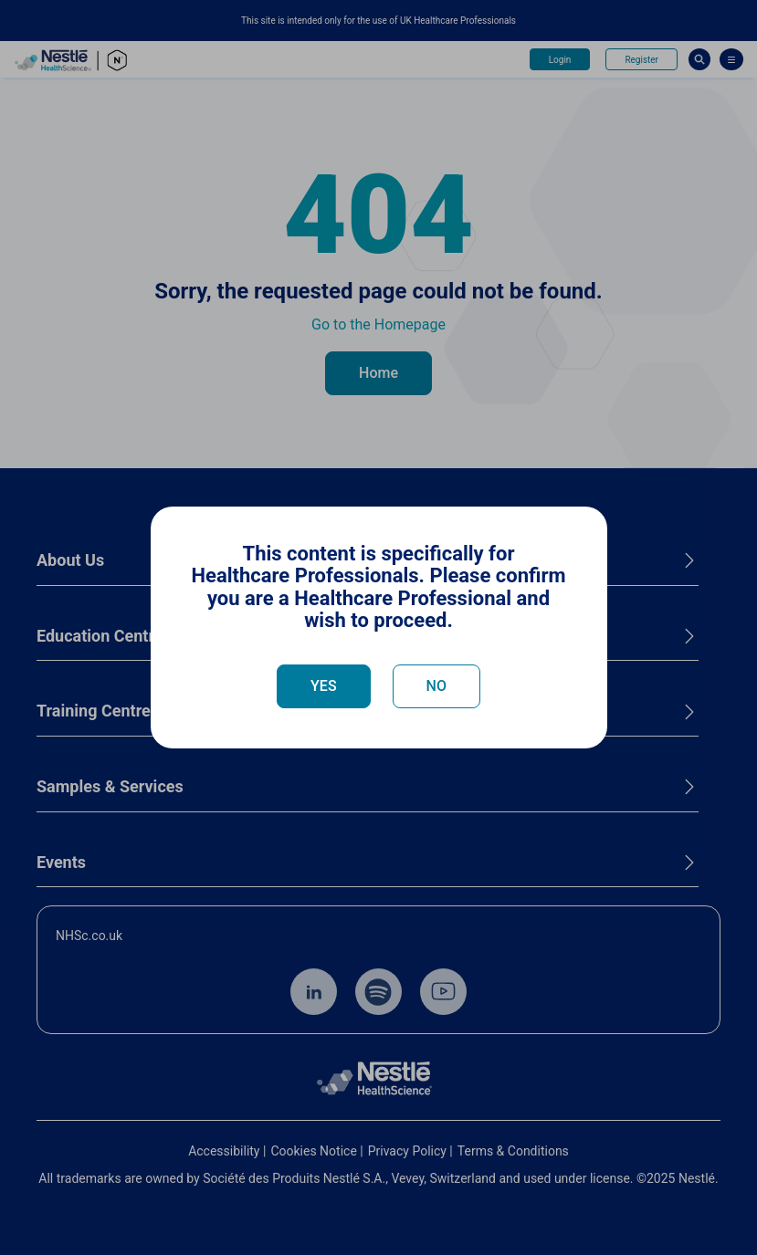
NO (436, 686)
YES (323, 686)
